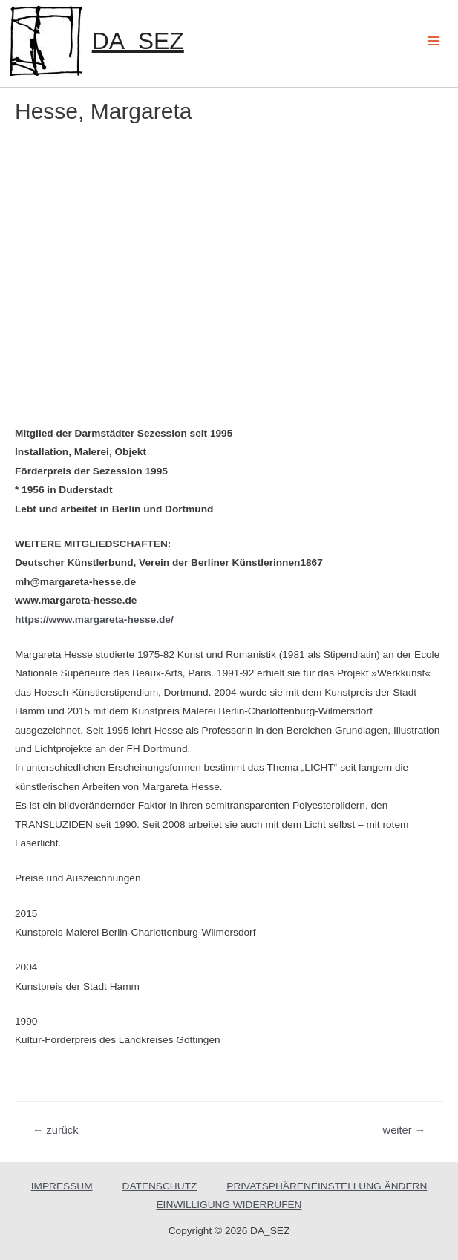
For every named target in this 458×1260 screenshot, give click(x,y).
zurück (56, 1130)
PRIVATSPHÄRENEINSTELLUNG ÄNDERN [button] (326, 1186)
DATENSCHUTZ (159, 1186)
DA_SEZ (138, 40)
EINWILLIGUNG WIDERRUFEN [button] (229, 1204)
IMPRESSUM (62, 1186)
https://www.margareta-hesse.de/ (94, 619)
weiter (404, 1130)
